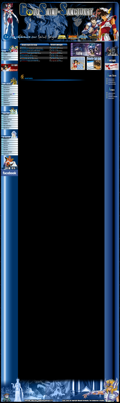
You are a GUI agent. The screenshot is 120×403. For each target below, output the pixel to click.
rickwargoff (53, 47)
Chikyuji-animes (111, 93)
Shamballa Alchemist (112, 96)
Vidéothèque (6, 102)
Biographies (6, 87)
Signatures (5, 143)
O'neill (23, 58)
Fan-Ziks (5, 149)
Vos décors (5, 128)
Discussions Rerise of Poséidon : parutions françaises (31, 49)
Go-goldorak (24, 50)
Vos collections (6, 125)
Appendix (5, 117)
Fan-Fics (5, 147)
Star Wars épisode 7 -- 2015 (26, 54)
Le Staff (4, 54)
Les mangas (6, 89)
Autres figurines (7, 119)
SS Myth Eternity (111, 82)
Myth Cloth (5, 115)
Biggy (23, 55)
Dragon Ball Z (111, 98)
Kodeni (52, 49)
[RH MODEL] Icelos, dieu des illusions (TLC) (29, 52)
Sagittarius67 (24, 53)
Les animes (5, 91)
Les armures (6, 96)
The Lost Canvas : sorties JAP (26, 57)
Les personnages (9, 94)
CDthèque (5, 100)
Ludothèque (6, 104)
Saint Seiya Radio (112, 83)
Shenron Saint (111, 78)
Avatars (4, 141)
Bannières (5, 59)
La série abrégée (7, 151)
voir (58, 47)
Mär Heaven (110, 94)
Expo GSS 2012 (6, 52)
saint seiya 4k (23, 47)
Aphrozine (5, 154)
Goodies (5, 123)
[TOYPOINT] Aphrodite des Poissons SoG (29, 59)
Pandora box (6, 121)
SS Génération (111, 80)
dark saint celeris (25, 48)
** (61, 229)
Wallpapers (5, 138)
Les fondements (7, 85)
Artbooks (5, 98)
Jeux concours (6, 57)
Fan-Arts (5, 145)
